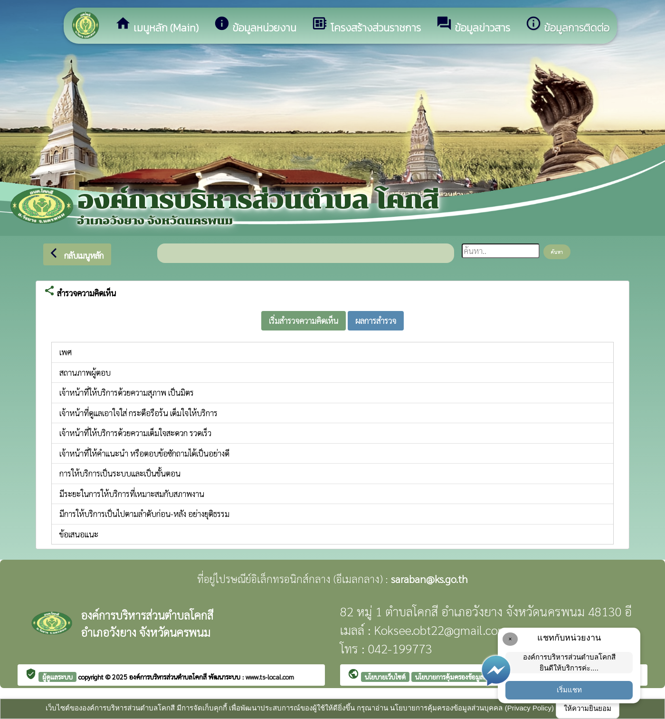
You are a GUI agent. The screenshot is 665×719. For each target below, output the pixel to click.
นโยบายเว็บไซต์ (385, 676)
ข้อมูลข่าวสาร (473, 25)
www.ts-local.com (270, 676)
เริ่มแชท (569, 690)
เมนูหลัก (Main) (157, 25)
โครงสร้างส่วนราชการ (366, 25)
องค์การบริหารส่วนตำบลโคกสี (169, 676)
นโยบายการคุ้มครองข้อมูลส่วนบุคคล (463, 676)
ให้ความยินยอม (587, 708)
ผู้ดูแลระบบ (57, 676)
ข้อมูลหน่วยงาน (255, 25)
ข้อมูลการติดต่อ (567, 25)
